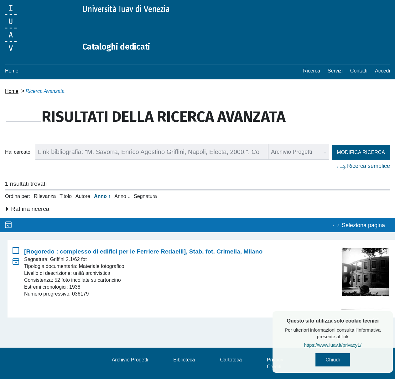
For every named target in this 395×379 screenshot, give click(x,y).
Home (11, 70)
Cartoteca (231, 359)
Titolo (66, 196)
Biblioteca (184, 359)
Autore (82, 196)
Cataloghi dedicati (120, 46)
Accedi (382, 70)
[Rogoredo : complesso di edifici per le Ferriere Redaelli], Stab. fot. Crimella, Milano (143, 251)
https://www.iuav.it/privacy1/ (347, 346)
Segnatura (145, 196)
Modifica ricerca (361, 152)
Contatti (358, 70)
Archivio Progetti (130, 359)
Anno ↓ (122, 196)
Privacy (275, 359)
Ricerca (311, 70)
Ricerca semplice (368, 166)
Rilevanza (45, 196)
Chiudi (347, 360)
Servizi (335, 70)
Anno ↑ (102, 196)
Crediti (274, 366)
